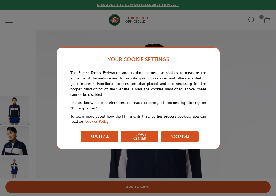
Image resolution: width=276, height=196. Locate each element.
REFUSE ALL (99, 136)
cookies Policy (96, 121)
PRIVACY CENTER (140, 136)
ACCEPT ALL (180, 136)
